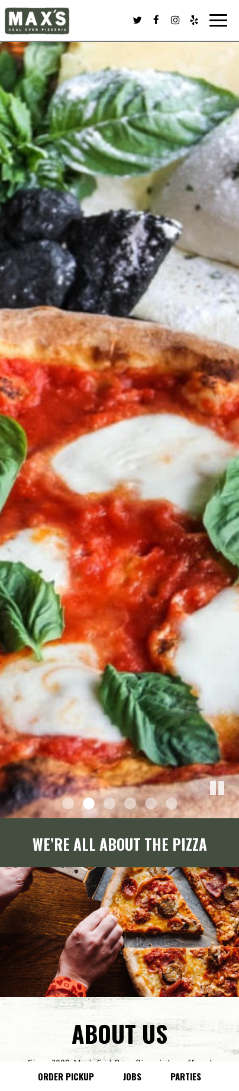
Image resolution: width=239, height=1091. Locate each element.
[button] (230, 809)
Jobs (132, 1076)
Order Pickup (66, 1076)
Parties (185, 1076)
